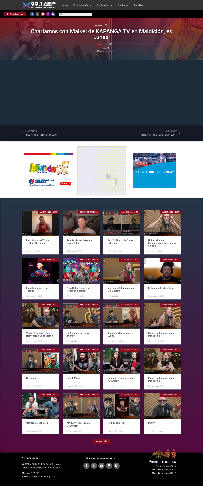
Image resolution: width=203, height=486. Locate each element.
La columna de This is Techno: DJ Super (37, 241)
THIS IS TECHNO (116, 423)
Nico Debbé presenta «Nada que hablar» (78, 289)
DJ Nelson (31, 378)
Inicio (65, 5)
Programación (82, 5)
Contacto (123, 5)
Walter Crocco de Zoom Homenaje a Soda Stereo (40, 334)
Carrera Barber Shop (37, 423)
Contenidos (104, 5)
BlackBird (138, 5)
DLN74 (152, 423)
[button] (101, 441)
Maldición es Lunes (105, 51)
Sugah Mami (73, 378)
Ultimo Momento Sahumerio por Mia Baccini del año (162, 243)
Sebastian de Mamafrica (161, 288)
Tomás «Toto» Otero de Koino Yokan (79, 241)
